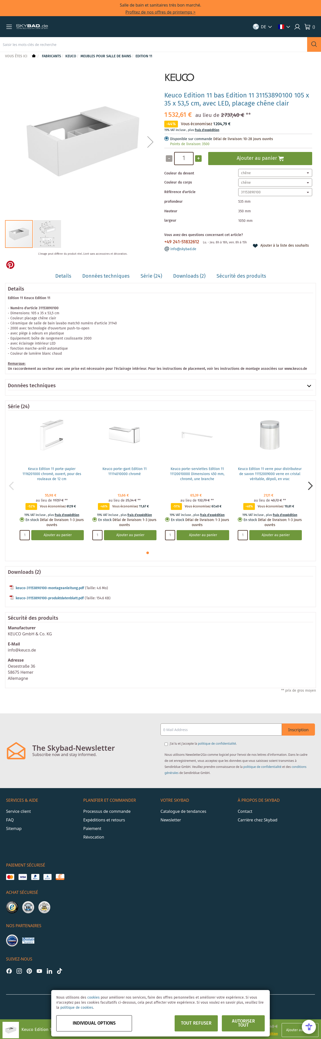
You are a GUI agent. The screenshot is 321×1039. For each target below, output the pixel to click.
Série (14, 407)
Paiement (92, 828)
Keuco (70, 56)
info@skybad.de (183, 249)
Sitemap (14, 828)
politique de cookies (76, 1007)
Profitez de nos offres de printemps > (160, 12)
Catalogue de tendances (183, 811)
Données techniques (32, 385)
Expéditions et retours (104, 820)
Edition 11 (144, 56)
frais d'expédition (207, 130)
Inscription (298, 730)
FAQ (10, 820)
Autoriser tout (243, 1023)
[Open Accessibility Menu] (309, 1027)
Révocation (93, 837)
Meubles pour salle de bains (106, 56)
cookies (93, 997)
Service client (18, 811)
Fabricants (51, 56)
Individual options (94, 1023)
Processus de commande (106, 811)
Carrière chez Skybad (257, 820)
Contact (245, 811)
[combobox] (153, 44)
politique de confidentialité (217, 743)
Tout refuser (196, 1023)
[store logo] (32, 26)
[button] (9, 26)
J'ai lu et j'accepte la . (203, 743)
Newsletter (171, 820)
